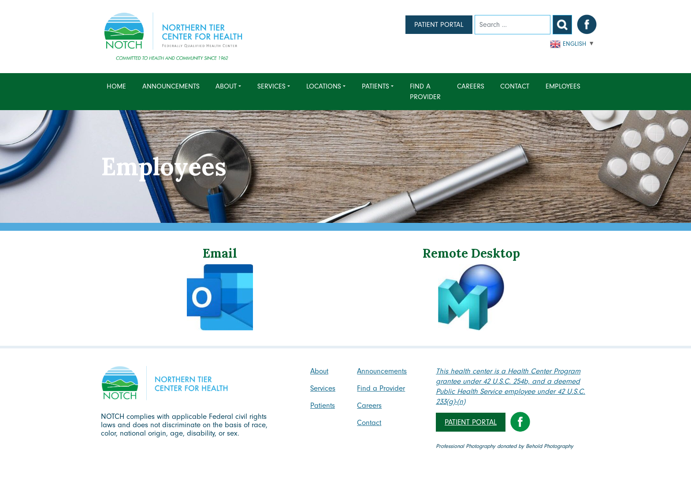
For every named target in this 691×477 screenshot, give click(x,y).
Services (322, 388)
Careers (470, 86)
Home (116, 86)
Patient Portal (439, 25)
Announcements (171, 86)
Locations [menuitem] (323, 86)
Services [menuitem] (271, 86)
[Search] (512, 24)
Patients (322, 405)
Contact (514, 86)
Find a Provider (425, 91)
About (319, 371)
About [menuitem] (226, 86)
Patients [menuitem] (375, 86)
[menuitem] (119, 91)
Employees (563, 86)
